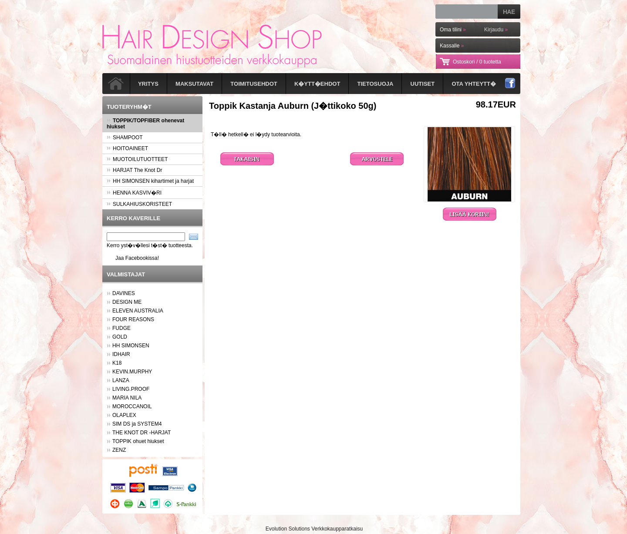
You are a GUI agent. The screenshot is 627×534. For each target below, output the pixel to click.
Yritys (148, 84)
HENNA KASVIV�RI (134, 193)
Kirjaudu (496, 30)
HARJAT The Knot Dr (134, 170)
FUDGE (121, 328)
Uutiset (423, 84)
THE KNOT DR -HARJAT (141, 433)
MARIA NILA (127, 398)
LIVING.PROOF (130, 389)
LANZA (120, 380)
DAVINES (123, 293)
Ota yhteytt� (474, 84)
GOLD (119, 337)
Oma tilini (453, 30)
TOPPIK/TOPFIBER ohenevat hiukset (145, 124)
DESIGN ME (127, 302)
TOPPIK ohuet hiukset (138, 441)
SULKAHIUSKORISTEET (139, 204)
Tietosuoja (375, 84)
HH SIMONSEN (130, 346)
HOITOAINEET (127, 148)
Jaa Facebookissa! (137, 258)
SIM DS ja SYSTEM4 (137, 424)
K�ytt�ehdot (317, 84)
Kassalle (452, 46)
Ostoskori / (477, 62)
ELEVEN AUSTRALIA (137, 311)
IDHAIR (121, 354)
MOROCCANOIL (132, 406)
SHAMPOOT (125, 137)
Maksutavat (194, 84)
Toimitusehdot (253, 84)
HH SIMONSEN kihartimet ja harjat (150, 181)
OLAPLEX (124, 415)
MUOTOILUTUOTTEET (137, 159)
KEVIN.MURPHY (132, 372)
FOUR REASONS (133, 319)
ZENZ (119, 450)
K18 (116, 363)
